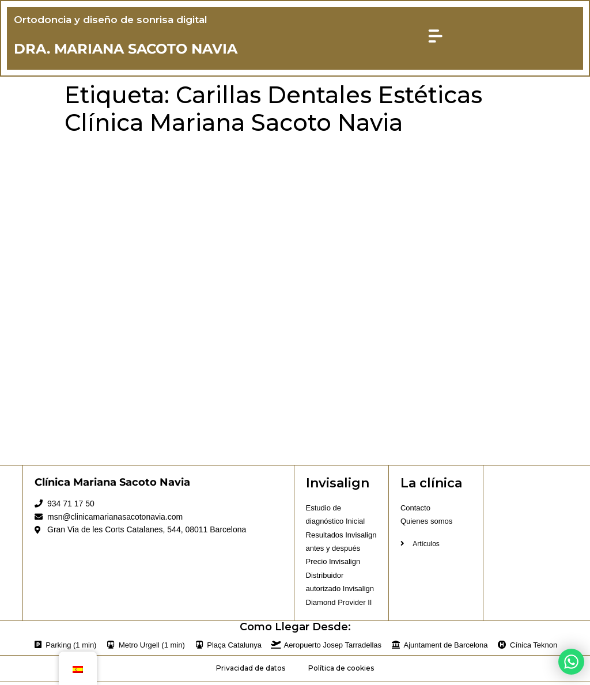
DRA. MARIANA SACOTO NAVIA (127, 49)
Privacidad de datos (250, 671)
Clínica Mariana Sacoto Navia (112, 484)
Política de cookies (341, 671)
